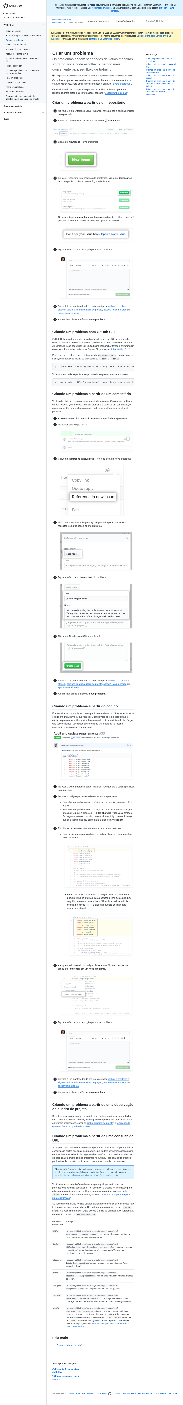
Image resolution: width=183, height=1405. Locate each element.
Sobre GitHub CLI (119, 349)
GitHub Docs (15, 6)
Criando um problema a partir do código (160, 76)
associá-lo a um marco (115, 309)
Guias (6, 119)
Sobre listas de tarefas (16, 45)
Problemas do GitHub (14, 17)
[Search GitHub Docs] (159, 21)
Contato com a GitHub (121, 1393)
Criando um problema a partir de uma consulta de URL (160, 90)
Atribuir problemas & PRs (17, 54)
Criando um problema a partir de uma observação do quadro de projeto (160, 83)
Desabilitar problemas (116, 93)
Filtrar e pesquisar (14, 66)
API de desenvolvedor (146, 1393)
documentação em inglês (100, 8)
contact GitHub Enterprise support (104, 39)
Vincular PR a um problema (18, 49)
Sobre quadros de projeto (100, 1123)
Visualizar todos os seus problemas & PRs (22, 59)
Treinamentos (161, 1393)
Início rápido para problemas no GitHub (23, 35)
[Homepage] (109, 1394)
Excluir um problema (15, 91)
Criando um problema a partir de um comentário (160, 71)
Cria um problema (14, 40)
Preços (133, 1393)
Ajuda (104, 1393)
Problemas (58, 23)
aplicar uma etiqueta (68, 313)
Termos (71, 1393)
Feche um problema (15, 87)
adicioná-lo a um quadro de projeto (84, 309)
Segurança (90, 1393)
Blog (169, 1393)
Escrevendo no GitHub (69, 1345)
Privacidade (80, 1393)
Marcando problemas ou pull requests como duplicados (22, 71)
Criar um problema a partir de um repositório (161, 60)
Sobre (175, 1393)
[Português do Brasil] (126, 21)
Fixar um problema (14, 78)
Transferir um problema (16, 82)
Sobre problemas (13, 31)
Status (98, 1393)
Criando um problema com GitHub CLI (161, 65)
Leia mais (150, 95)
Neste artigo (151, 54)
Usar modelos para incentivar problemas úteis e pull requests (90, 1175)
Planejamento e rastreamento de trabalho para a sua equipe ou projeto (22, 97)
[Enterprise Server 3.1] (99, 21)
